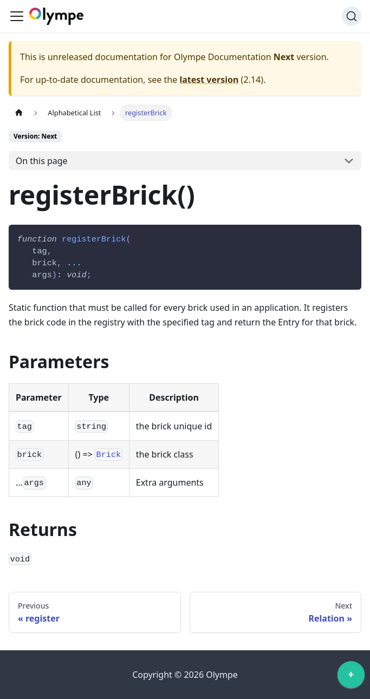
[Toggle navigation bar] (17, 16)
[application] (351, 677)
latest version (208, 80)
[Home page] (19, 112)
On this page (42, 161)
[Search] (351, 16)
